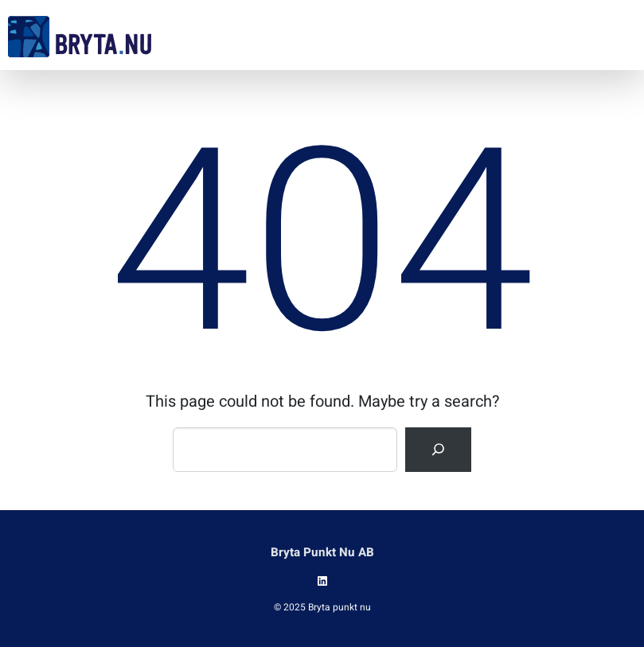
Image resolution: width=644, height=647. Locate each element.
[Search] (437, 449)
